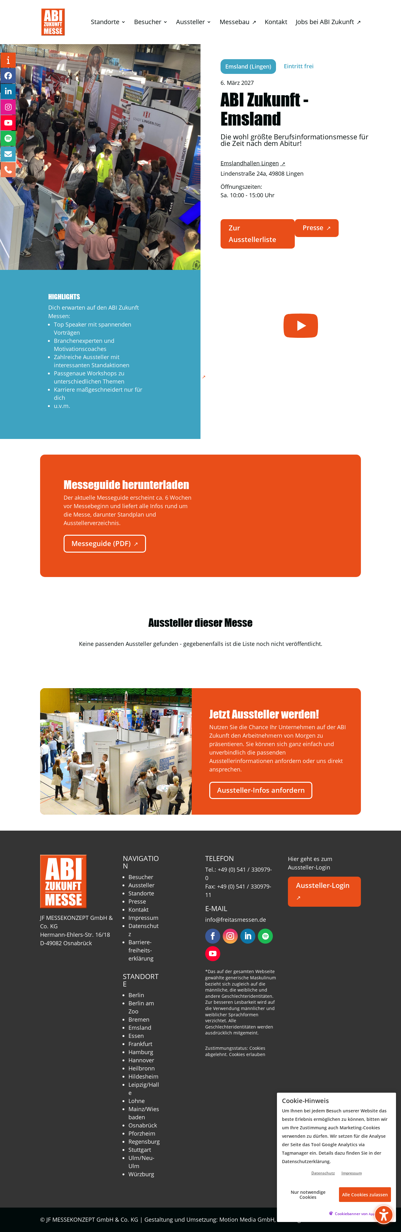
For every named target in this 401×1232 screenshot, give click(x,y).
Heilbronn (141, 1068)
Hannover (141, 1060)
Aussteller (141, 885)
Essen (136, 1035)
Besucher (140, 877)
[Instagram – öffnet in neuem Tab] (8, 107)
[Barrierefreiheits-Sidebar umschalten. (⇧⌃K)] (383, 1214)
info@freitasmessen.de (235, 919)
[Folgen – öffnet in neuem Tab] (212, 936)
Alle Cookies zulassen (365, 1195)
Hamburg (140, 1052)
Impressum (143, 917)
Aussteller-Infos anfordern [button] (261, 790)
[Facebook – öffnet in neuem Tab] (8, 75)
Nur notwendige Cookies (308, 1194)
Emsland (139, 1027)
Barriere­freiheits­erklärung (141, 950)
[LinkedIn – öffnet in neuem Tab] (8, 91)
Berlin (136, 995)
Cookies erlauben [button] (247, 1054)
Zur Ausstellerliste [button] (252, 233)
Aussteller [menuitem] (190, 23)
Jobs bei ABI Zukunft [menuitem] (328, 23)
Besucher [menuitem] (147, 23)
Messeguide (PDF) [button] (104, 543)
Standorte (141, 893)
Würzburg (141, 1174)
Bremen (138, 1019)
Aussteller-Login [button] (323, 891)
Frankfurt (140, 1044)
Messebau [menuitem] (238, 23)
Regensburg (144, 1141)
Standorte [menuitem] (105, 23)
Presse (137, 901)
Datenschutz (323, 1173)
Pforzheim (141, 1133)
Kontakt (138, 909)
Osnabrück (142, 1125)
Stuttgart (139, 1149)
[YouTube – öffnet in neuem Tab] (8, 122)
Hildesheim (143, 1076)
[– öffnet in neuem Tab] (300, 325)
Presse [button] (317, 227)
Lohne (136, 1101)
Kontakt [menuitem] (276, 23)
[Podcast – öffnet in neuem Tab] (8, 138)
